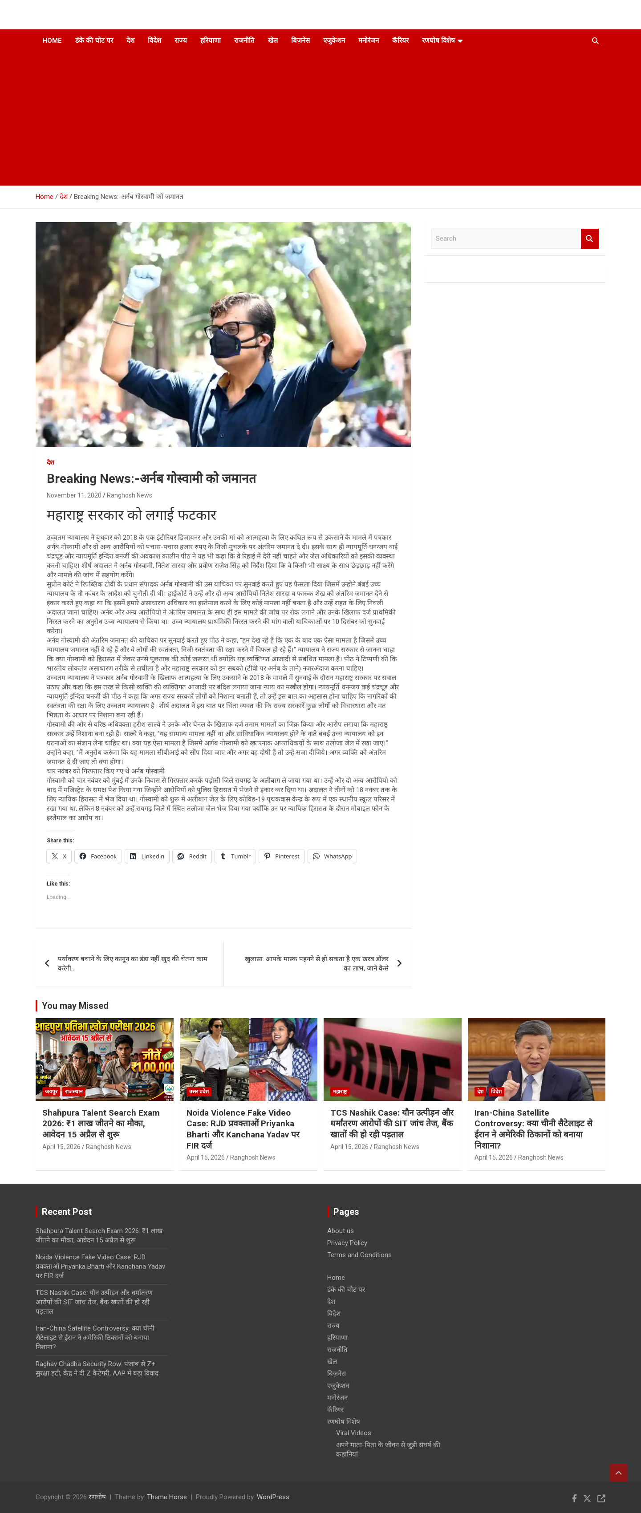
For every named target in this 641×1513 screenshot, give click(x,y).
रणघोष (97, 1497)
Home (52, 40)
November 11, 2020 (74, 495)
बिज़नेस (300, 40)
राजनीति (244, 40)
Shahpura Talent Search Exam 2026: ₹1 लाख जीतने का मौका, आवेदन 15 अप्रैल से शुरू (101, 1124)
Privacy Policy (347, 1243)
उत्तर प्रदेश (199, 1091)
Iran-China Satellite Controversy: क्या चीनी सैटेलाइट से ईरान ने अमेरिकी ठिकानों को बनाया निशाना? (533, 1129)
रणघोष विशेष (438, 40)
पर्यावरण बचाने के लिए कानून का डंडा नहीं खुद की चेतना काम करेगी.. (132, 963)
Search (590, 239)
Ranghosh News (129, 495)
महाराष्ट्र (340, 1091)
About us (340, 1231)
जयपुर (51, 1091)
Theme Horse (167, 1497)
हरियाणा (210, 40)
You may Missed (75, 1005)
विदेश (154, 40)
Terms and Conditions (359, 1255)
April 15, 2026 (61, 1146)
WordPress (273, 1497)
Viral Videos (353, 1433)
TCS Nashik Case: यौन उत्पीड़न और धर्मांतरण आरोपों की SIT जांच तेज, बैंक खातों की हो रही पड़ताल (392, 1124)
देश (130, 40)
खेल (273, 40)
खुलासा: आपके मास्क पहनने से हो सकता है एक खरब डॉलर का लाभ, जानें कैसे (317, 963)
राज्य (180, 40)
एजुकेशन (334, 40)
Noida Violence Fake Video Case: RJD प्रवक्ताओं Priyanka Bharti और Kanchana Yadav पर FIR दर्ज (243, 1129)
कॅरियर (400, 40)
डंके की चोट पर (94, 40)
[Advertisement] (308, 119)
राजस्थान (74, 1091)
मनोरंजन (368, 40)
